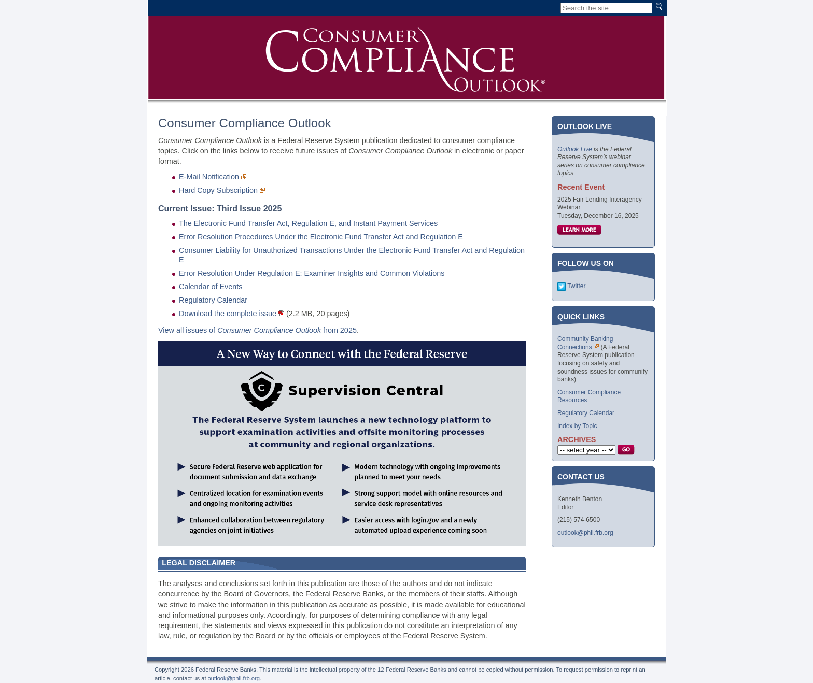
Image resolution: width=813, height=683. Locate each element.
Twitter (576, 286)
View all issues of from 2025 (257, 330)
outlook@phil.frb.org (585, 532)
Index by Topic (577, 426)
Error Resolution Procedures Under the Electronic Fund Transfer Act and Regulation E (321, 237)
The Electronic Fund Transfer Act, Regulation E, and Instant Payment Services (308, 223)
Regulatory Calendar (213, 300)
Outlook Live (574, 149)
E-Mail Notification (209, 177)
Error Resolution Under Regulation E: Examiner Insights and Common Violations (311, 273)
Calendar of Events (210, 286)
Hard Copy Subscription (218, 190)
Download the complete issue (227, 313)
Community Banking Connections (585, 343)
